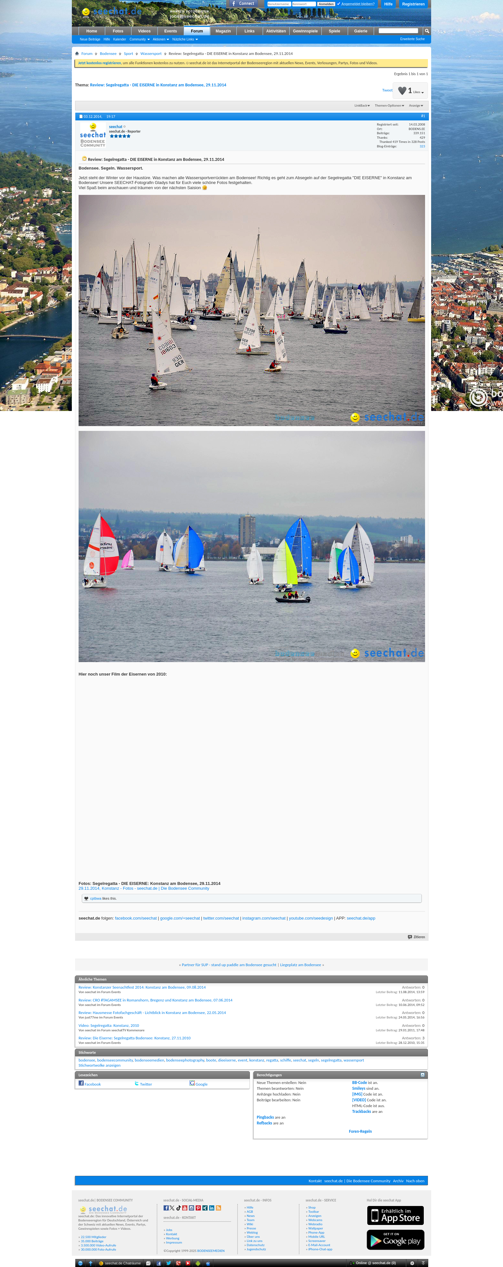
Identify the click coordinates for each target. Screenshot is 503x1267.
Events (170, 31)
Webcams (315, 1220)
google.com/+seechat (180, 918)
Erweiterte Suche (412, 39)
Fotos (118, 31)
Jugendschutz (256, 1249)
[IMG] (357, 1094)
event (242, 1060)
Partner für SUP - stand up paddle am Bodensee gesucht (229, 964)
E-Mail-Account (319, 1245)
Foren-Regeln (360, 1131)
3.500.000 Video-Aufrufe (98, 1245)
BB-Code (359, 1082)
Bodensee (108, 53)
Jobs (169, 1230)
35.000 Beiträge (92, 1241)
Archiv (398, 1180)
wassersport (354, 1060)
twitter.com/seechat (221, 918)
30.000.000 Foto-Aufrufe (98, 1249)
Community (138, 39)
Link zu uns (254, 1241)
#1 (423, 116)
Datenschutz (255, 1245)
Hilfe (388, 4)
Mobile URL (316, 1237)
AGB (250, 1212)
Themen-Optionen (388, 105)
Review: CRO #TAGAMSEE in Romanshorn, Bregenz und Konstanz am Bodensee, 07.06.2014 (156, 1000)
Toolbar (313, 1212)
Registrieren (413, 4)
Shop (311, 1207)
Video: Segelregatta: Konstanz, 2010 (109, 1025)
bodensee (87, 1060)
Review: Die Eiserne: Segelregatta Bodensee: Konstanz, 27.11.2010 (135, 1037)
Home (91, 31)
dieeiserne (227, 1060)
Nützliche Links (183, 39)
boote (211, 1060)
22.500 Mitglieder (94, 1237)
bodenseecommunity (115, 1060)
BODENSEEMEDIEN (211, 1251)
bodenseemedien (149, 1060)
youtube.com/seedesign (311, 918)
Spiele (334, 31)
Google (202, 1084)
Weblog (252, 1232)
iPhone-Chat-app (320, 1249)
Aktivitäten (276, 31)
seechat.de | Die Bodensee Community (357, 1180)
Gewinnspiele (305, 31)
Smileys (358, 1088)
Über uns (253, 1237)
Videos (144, 31)
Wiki (250, 1224)
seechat (299, 1060)
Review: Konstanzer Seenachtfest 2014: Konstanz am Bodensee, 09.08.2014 (142, 987)
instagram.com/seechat (264, 918)
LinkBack (361, 105)
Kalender (119, 39)
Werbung (172, 1238)
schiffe (285, 1060)
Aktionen (159, 39)
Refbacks (264, 1123)
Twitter (146, 1084)
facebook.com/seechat (136, 918)
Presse (251, 1228)
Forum (197, 31)
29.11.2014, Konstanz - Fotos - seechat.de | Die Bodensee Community (144, 888)
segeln (313, 1060)
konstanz (256, 1060)
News (251, 1216)
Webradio (315, 1224)
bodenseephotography (185, 1060)
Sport (128, 53)
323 (422, 146)
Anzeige (414, 105)
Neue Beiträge (90, 39)
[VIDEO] (359, 1099)
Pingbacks (265, 1117)
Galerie (360, 31)
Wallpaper (315, 1228)
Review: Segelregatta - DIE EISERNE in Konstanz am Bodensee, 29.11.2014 (158, 85)
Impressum (174, 1242)
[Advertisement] (251, 1156)
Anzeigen (314, 1216)
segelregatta (331, 1060)
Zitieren (416, 937)
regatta (272, 1060)
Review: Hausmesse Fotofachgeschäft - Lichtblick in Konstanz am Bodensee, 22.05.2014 (152, 1012)
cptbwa (95, 898)
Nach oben (415, 1180)
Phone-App (316, 1232)
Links (249, 31)
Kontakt (315, 1180)
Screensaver (317, 1241)
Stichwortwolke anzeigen (100, 1065)
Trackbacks (361, 1111)
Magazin (223, 31)
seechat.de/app (361, 918)
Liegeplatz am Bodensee (300, 964)
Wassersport (151, 53)
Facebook (93, 1084)
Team (250, 1220)
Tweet (387, 90)
